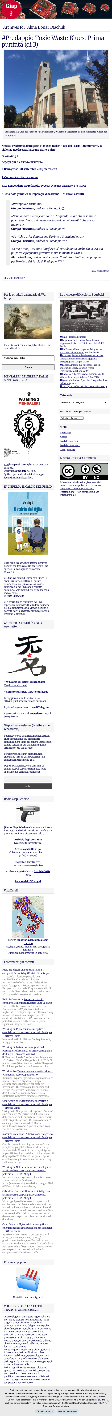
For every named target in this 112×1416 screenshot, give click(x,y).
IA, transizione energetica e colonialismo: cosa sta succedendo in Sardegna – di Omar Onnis (27, 1032)
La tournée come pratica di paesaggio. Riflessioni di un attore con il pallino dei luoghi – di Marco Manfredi (27, 1050)
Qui (6, 470)
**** (61, 261)
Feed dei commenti (70, 445)
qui (34, 855)
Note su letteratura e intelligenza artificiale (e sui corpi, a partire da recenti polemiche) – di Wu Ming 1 (26, 1170)
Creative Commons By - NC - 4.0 (77, 488)
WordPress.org (67, 449)
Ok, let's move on (45, 1411)
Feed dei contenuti (69, 441)
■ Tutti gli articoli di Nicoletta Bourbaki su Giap (83, 386)
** (63, 229)
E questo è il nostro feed (27, 862)
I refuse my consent (67, 1411)
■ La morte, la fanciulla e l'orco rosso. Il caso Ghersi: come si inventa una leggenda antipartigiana (81, 358)
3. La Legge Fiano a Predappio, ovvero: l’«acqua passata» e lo (44, 185)
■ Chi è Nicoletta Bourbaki (73, 337)
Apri (6, 464)
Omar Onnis (8, 1100)
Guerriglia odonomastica (21, 952)
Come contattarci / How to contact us (27, 691)
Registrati (65, 432)
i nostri (36, 707)
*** (64, 241)
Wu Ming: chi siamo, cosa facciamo (26, 681)
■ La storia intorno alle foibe (74, 365)
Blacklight (95, 1400)
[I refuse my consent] (108, 1401)
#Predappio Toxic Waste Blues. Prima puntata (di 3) (53, 41)
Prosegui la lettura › (100, 271)
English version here (15, 685)
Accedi (63, 436)
